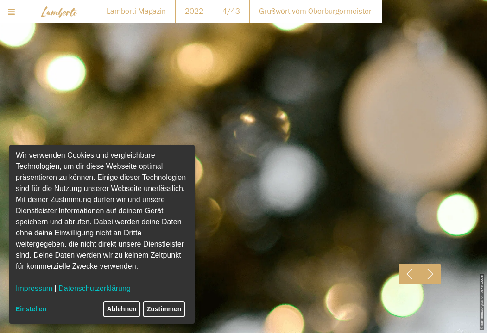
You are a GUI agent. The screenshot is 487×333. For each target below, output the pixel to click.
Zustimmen (164, 309)
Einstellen (31, 309)
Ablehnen (122, 309)
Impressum (34, 288)
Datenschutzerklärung (94, 288)
